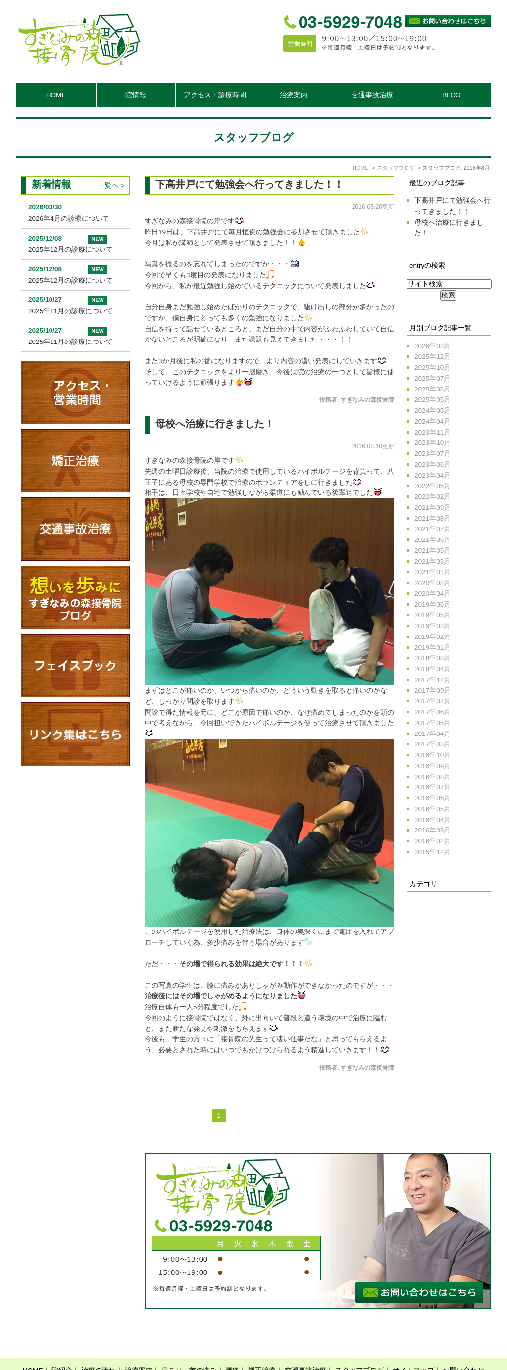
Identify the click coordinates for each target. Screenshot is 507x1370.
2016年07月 (432, 787)
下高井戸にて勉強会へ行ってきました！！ (249, 184)
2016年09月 (432, 766)
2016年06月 (432, 798)
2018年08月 (432, 658)
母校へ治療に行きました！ (214, 423)
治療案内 (138, 1346)
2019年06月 (432, 604)
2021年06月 (432, 539)
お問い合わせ (463, 1346)
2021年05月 (432, 550)
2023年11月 (432, 432)
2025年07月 (432, 378)
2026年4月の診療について (68, 218)
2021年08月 (432, 518)
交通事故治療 (372, 94)
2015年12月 (432, 852)
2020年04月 (432, 593)
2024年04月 (432, 421)
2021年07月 (432, 529)
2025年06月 (432, 389)
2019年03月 (432, 626)
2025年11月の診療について (70, 311)
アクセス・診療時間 (215, 94)
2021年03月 (432, 561)
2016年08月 (432, 777)
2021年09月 (432, 507)
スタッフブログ (359, 1346)
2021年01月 (432, 572)
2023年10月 (432, 442)
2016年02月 (432, 841)
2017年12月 (432, 680)
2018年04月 (432, 669)
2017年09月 (432, 690)
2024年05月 (432, 410)
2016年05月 (432, 809)
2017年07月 (432, 701)
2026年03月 (432, 346)
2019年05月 (432, 615)
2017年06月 (432, 712)
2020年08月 (432, 583)
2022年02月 (432, 496)
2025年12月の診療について (70, 249)
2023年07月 (432, 453)
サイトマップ (413, 1346)
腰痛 (232, 1346)
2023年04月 (432, 475)
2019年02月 (432, 636)
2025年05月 (432, 399)
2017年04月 (432, 733)
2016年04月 (432, 820)
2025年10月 (432, 367)
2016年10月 (432, 755)
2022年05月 (432, 485)
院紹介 (61, 1346)
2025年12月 (432, 356)
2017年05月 (432, 723)
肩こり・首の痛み (189, 1346)
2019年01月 (432, 647)
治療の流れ (98, 1346)
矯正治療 (262, 1346)
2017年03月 (432, 744)
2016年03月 (432, 830)
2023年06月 (432, 464)
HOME (56, 94)
